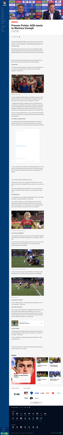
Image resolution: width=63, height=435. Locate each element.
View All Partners (36, 402)
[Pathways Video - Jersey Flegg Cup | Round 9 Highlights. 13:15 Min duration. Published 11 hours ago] (42, 363)
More (4, 23)
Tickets (2, 27)
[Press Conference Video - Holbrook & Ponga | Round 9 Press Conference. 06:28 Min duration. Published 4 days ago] (55, 377)
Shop (2, 29)
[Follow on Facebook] (22, 407)
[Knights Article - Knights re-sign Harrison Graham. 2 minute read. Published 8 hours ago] (23, 370)
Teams (2, 16)
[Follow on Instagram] (27, 407)
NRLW (2, 18)
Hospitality (3, 31)
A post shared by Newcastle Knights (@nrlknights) (27, 161)
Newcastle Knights (15, 31)
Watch (2, 9)
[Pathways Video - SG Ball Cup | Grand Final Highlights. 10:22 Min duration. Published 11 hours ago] (42, 377)
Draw (2, 13)
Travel (2, 11)
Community (3, 21)
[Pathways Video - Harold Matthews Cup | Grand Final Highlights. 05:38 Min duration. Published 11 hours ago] (55, 363)
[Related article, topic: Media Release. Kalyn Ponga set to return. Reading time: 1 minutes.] (27, 323)
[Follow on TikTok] (20, 407)
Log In (3, 430)
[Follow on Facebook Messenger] (29, 407)
